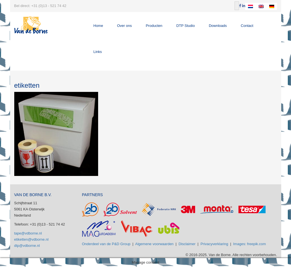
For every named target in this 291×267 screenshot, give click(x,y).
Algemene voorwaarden (154, 244)
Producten (154, 26)
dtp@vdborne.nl (27, 245)
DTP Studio (185, 26)
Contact (247, 26)
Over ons (124, 26)
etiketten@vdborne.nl (31, 239)
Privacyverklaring (214, 244)
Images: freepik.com (249, 244)
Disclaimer (187, 244)
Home (98, 26)
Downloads (218, 26)
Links (97, 52)
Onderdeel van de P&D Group (106, 244)
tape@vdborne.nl (28, 233)
